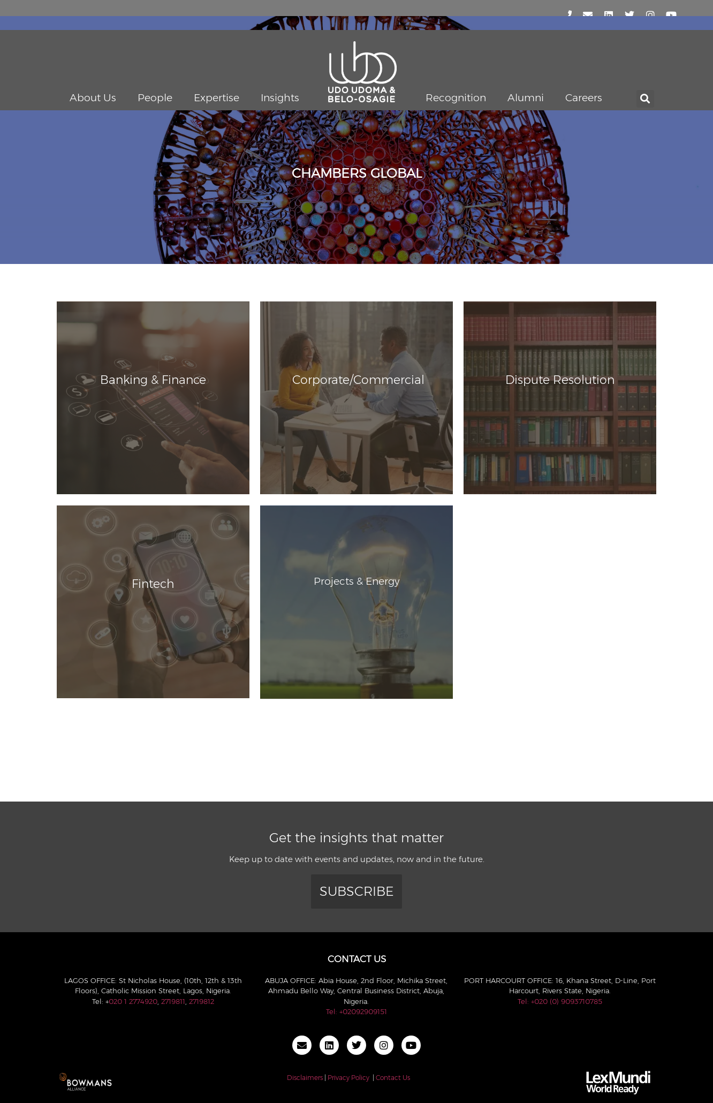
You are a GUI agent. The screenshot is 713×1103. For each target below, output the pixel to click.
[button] (645, 99)
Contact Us (393, 1078)
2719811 (173, 1001)
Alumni (525, 98)
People (155, 98)
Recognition (456, 98)
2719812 (201, 1001)
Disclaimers (305, 1078)
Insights (280, 98)
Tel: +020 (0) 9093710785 (560, 1001)
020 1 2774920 (133, 1001)
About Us (93, 98)
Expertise (216, 98)
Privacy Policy (348, 1078)
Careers (583, 98)
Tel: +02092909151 (356, 1011)
